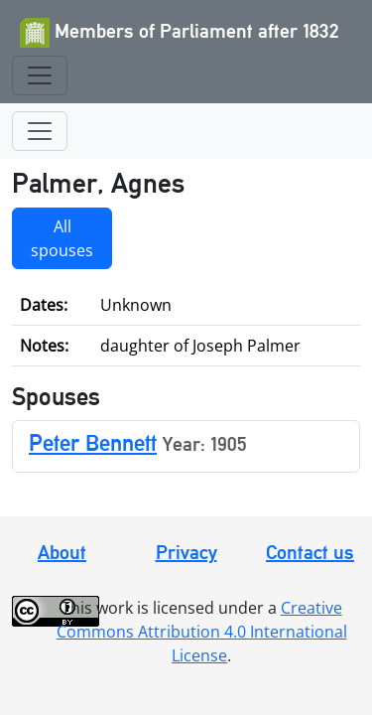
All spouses (62, 238)
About (62, 552)
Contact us (310, 552)
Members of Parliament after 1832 (179, 33)
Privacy (186, 552)
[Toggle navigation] (39, 75)
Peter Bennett (93, 442)
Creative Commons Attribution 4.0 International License (202, 631)
